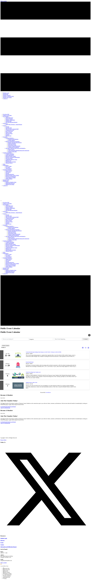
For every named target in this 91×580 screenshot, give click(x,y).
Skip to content (4, 1)
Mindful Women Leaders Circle (31, 382)
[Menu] (1, 200)
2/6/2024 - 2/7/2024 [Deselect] (5, 345)
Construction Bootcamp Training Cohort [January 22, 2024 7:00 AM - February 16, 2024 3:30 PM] (43, 352)
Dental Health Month (29, 362)
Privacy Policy (3, 440)
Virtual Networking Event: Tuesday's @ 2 (33, 372)
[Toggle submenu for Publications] (8, 165)
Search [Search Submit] (86, 339)
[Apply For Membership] (5, 407)
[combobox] (41, 339)
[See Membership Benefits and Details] (8, 406)
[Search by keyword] (15, 339)
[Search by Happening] (68, 339)
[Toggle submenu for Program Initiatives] (13, 138)
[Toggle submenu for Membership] (8, 181)
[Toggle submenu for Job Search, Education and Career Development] (25, 148)
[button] (89, 335)
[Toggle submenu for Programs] (7, 225)
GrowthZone (48, 392)
